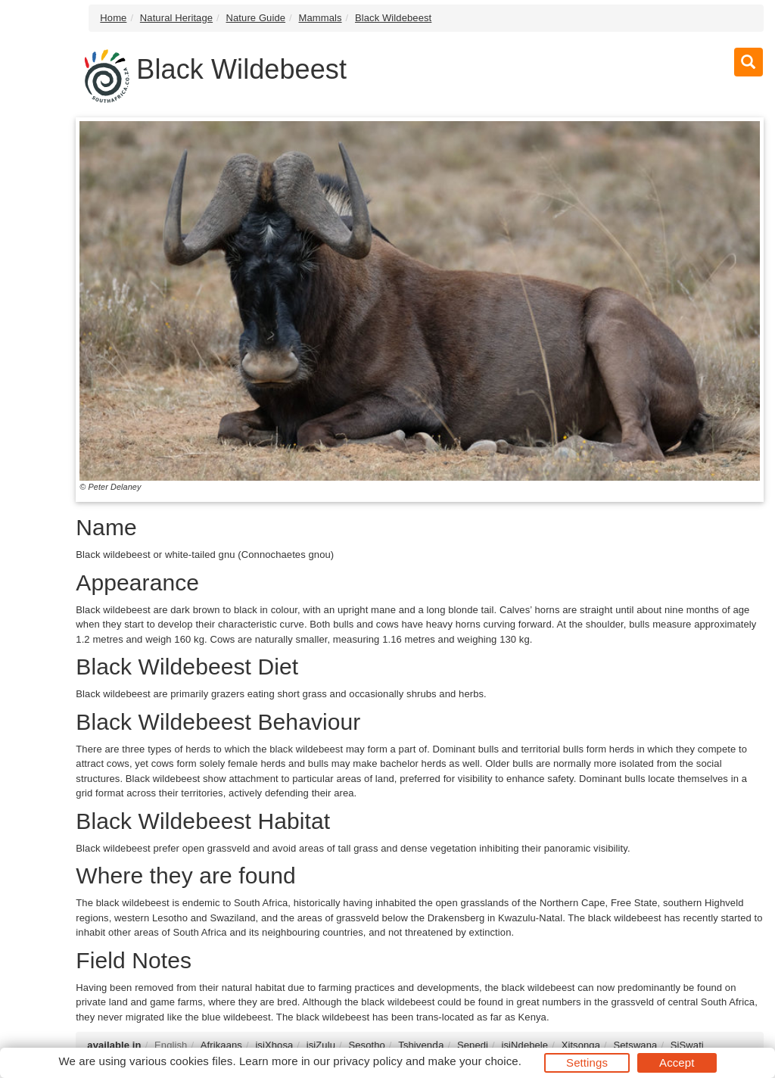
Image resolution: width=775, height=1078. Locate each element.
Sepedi (472, 1045)
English (170, 1045)
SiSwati (687, 1045)
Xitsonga (581, 1045)
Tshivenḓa (421, 1045)
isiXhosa (274, 1045)
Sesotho (366, 1045)
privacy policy (367, 1061)
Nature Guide (256, 17)
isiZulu (321, 1045)
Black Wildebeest (393, 17)
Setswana (635, 1045)
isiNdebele (524, 1045)
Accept (676, 1062)
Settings (587, 1062)
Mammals (320, 17)
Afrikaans (221, 1045)
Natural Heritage (176, 17)
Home (113, 17)
